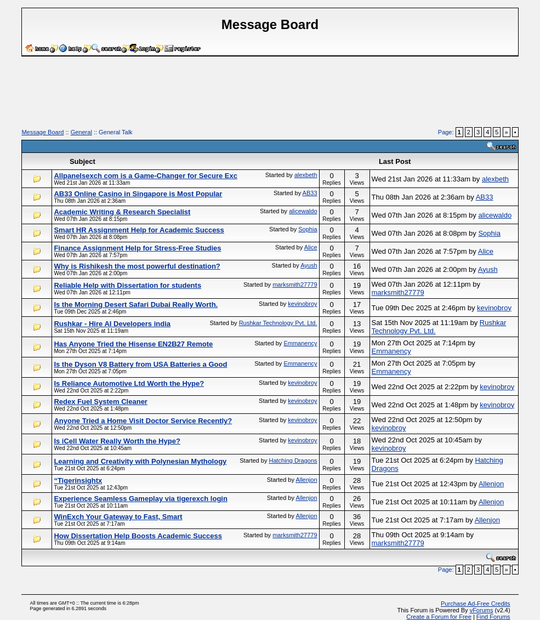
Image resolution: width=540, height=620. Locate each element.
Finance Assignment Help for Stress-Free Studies (137, 248)
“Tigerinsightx (78, 480)
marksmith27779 (294, 284)
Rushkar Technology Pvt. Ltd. (278, 323)
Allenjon (306, 479)
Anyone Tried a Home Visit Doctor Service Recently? (143, 421)
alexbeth (305, 175)
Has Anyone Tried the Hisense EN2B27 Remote (133, 344)
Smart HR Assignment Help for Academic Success (139, 230)
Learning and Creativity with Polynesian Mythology (140, 461)
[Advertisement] (270, 96)
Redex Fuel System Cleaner (100, 401)
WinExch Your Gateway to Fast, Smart (118, 517)
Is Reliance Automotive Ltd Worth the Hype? (129, 383)
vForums (481, 610)
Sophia (307, 229)
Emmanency (300, 343)
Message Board (42, 132)
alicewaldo (303, 211)
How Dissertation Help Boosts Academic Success (138, 536)
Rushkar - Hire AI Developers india (112, 324)
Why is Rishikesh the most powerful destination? (137, 266)
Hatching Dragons (293, 460)
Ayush (308, 265)
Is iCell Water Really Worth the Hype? (117, 441)
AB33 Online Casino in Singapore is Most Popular (138, 194)
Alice (310, 247)
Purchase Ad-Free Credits (475, 603)
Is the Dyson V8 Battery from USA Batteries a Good (140, 364)
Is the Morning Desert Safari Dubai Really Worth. (136, 304)
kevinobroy (302, 303)
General (81, 132)
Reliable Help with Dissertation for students (127, 285)
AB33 (310, 193)
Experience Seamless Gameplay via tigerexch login (141, 498)
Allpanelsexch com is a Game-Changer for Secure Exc (145, 176)
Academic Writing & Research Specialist (122, 212)
